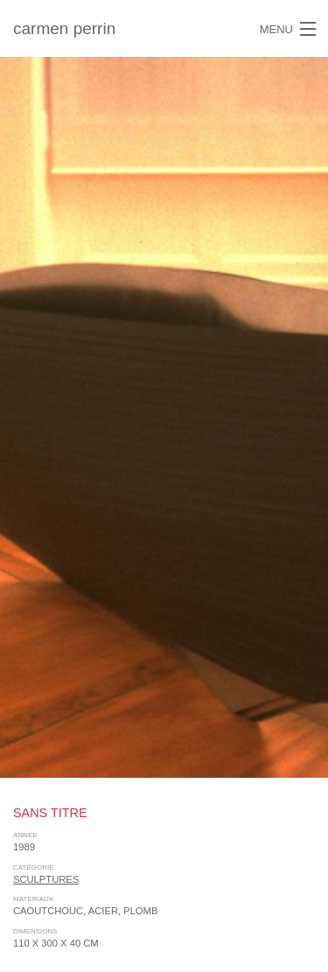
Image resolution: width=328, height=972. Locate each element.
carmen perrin (64, 28)
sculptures (46, 879)
